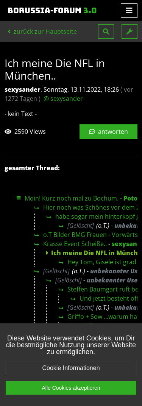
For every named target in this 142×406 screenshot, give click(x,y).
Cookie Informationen (71, 368)
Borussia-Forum (52, 10)
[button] (106, 31)
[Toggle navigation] (129, 10)
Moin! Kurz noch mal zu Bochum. (71, 198)
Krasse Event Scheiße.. (75, 244)
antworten (108, 131)
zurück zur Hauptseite (42, 31)
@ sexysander (63, 98)
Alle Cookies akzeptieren (71, 388)
